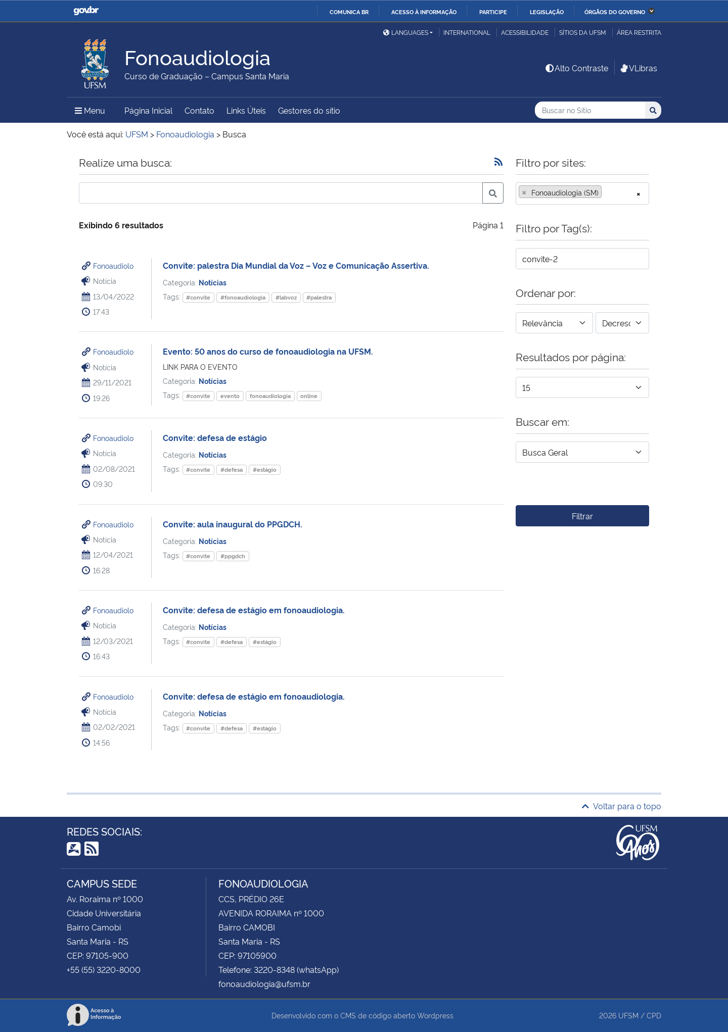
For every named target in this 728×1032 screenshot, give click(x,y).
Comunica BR (349, 12)
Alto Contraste (576, 67)
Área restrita (639, 32)
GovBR (86, 11)
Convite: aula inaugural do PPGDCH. (232, 523)
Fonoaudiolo (113, 265)
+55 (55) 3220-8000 (104, 969)
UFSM (628, 1015)
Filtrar (582, 515)
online (308, 396)
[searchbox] (607, 192)
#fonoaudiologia (242, 297)
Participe (493, 12)
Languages (405, 32)
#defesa (231, 469)
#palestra (319, 297)
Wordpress (435, 1015)
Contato (199, 110)
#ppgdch (232, 556)
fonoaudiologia (270, 396)
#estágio (265, 469)
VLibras (638, 67)
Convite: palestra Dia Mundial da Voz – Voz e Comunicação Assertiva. (296, 265)
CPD (654, 1015)
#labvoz (286, 297)
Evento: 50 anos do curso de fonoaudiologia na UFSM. (268, 351)
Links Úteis (246, 110)
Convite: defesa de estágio (215, 437)
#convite (198, 297)
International (466, 32)
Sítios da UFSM (582, 32)
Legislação (547, 12)
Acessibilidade (525, 32)
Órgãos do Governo (614, 12)
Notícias (212, 282)
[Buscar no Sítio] (590, 110)
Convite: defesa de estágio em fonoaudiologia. (254, 609)
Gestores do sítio (309, 110)
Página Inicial (148, 110)
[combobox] (582, 193)
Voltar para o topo (621, 805)
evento (230, 396)
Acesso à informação (424, 12)
